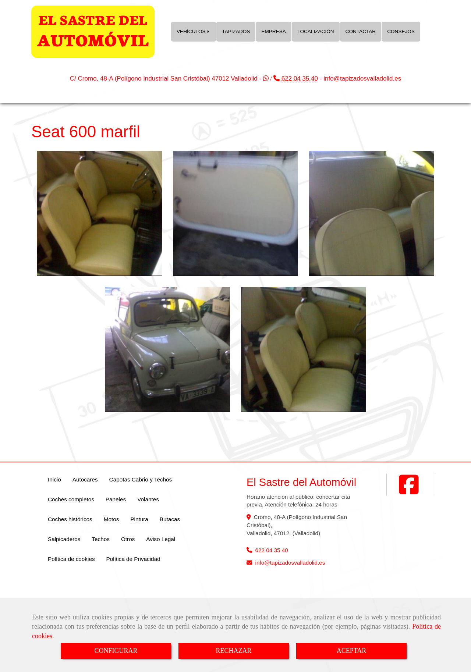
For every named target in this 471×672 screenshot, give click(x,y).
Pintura (139, 519)
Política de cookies (71, 559)
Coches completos (71, 499)
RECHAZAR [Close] (233, 650)
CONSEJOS (401, 31)
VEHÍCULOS (193, 31)
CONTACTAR (361, 31)
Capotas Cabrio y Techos (140, 479)
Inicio (54, 479)
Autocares (85, 479)
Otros (128, 539)
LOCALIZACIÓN (315, 31)
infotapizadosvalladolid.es (362, 78)
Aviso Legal (160, 539)
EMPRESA (273, 31)
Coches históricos (70, 519)
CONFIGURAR (115, 650)
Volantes (148, 499)
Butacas (170, 519)
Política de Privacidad (133, 559)
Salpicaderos (64, 539)
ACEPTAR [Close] (351, 650)
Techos (100, 539)
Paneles (116, 499)
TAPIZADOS (236, 31)
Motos (111, 519)
